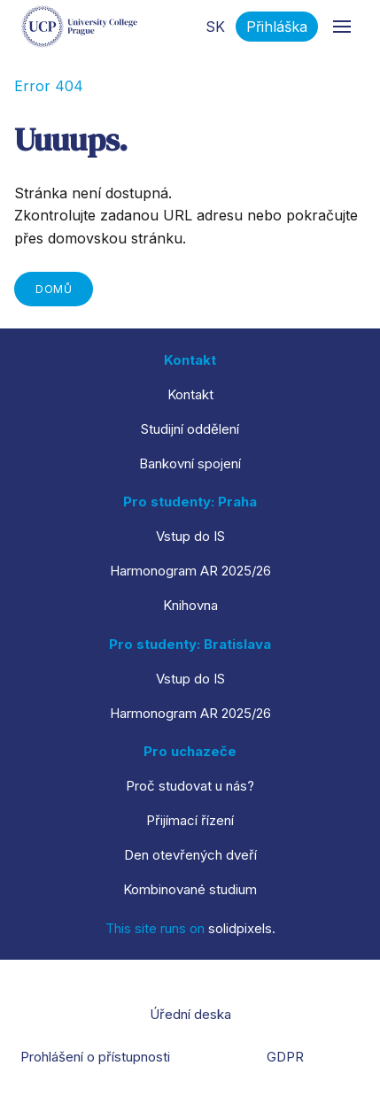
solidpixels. (241, 928)
